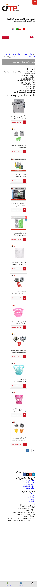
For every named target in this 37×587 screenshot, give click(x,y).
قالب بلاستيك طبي (28, 486)
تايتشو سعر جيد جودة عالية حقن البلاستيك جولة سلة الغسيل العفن (18, 322)
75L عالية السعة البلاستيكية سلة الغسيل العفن (18, 204)
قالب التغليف (29, 488)
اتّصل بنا (31, 501)
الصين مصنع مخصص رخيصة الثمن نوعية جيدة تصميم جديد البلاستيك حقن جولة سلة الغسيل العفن (18, 380)
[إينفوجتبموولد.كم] (21, 472)
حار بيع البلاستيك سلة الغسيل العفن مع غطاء (20, 234)
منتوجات (31, 497)
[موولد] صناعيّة (29, 484)
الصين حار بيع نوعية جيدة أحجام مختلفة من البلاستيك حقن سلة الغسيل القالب (18, 263)
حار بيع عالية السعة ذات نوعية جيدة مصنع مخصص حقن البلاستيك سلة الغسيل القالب (19, 439)
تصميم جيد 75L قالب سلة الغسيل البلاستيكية (19, 175)
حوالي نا (31, 495)
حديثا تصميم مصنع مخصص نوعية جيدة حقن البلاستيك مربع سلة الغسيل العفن (18, 351)
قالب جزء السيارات (27, 480)
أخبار (32, 499)
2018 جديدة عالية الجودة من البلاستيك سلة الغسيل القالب (18, 117)
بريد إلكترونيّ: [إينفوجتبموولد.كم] (24, 21)
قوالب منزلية (29, 482)
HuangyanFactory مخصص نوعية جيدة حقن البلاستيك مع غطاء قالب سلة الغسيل (18, 293)
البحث (31, 37)
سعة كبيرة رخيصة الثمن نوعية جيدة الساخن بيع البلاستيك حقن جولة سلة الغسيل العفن (19, 410)
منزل (32, 494)
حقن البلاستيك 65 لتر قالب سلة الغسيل (18, 146)
